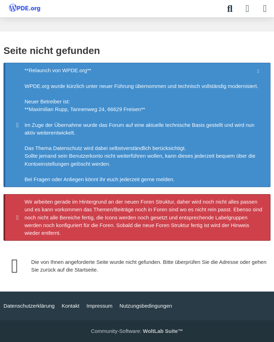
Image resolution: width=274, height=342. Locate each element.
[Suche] (230, 9)
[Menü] (265, 9)
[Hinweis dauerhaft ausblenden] (259, 71)
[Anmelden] (247, 9)
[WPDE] (24, 7)
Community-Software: (137, 331)
